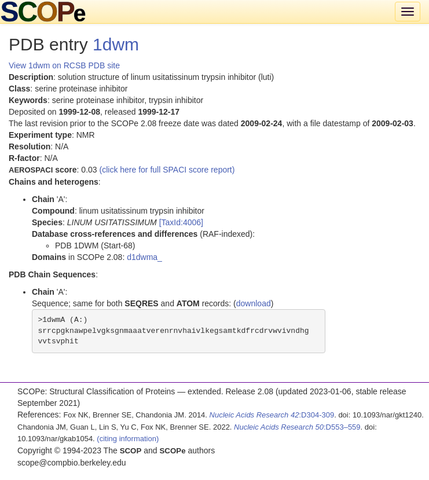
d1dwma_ (144, 257)
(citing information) (128, 438)
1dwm (116, 44)
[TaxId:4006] (181, 222)
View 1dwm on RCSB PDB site (64, 65)
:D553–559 (297, 427)
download (253, 303)
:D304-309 (272, 415)
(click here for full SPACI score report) (167, 169)
